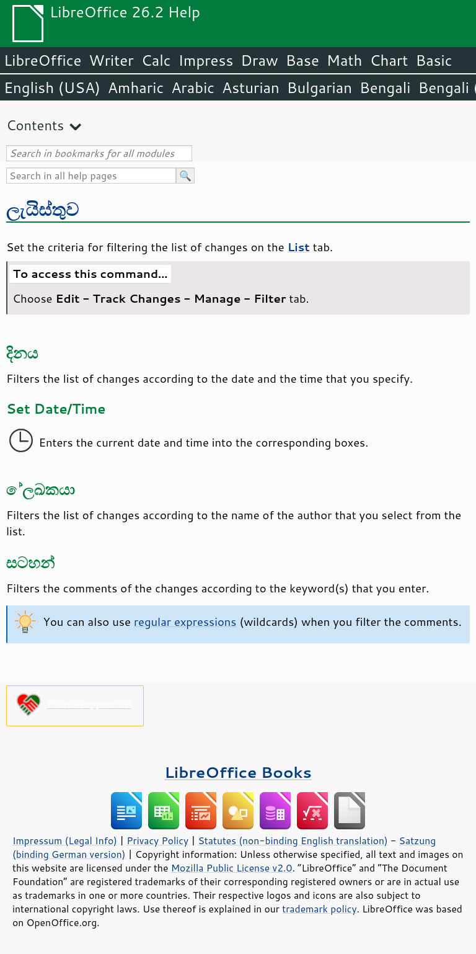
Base (302, 60)
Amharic (136, 87)
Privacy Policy (157, 840)
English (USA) (52, 87)
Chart (388, 60)
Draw (259, 60)
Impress (206, 60)
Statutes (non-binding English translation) (292, 840)
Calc (156, 60)
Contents (35, 125)
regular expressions (185, 621)
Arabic (192, 87)
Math (345, 60)
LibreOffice (42, 60)
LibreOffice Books (238, 772)
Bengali (384, 87)
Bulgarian (319, 87)
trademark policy (319, 909)
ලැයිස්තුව (42, 208)
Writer (111, 60)
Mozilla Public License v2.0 (232, 868)
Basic (433, 60)
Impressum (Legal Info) (64, 840)
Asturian (251, 87)
